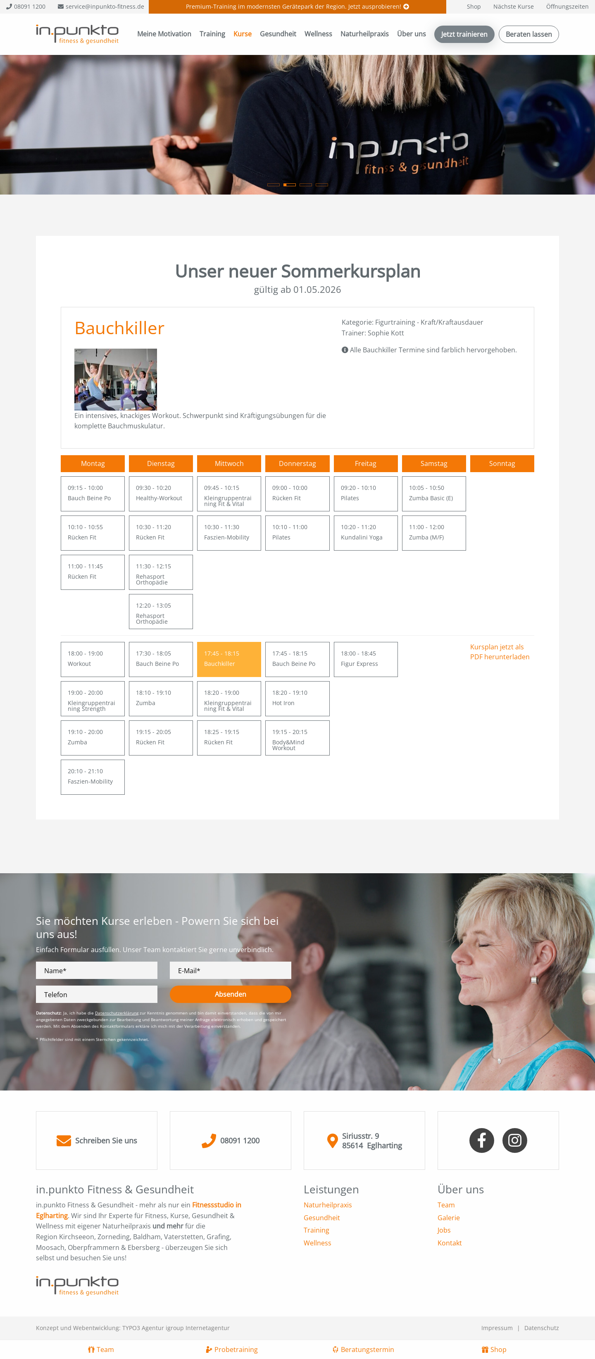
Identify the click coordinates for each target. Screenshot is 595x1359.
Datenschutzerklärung (116, 1013)
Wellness (318, 33)
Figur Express (359, 664)
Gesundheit (278, 33)
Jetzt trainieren (464, 34)
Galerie (449, 1217)
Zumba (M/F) (426, 537)
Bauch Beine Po (89, 498)
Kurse (242, 33)
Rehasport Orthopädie (152, 579)
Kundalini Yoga (362, 537)
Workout (79, 664)
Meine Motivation (164, 33)
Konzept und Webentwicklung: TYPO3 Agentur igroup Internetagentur (133, 1328)
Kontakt (450, 1242)
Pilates (281, 537)
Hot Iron (283, 703)
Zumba (77, 742)
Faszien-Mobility (226, 537)
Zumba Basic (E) (431, 498)
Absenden (230, 994)
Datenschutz (541, 1328)
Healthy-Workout (159, 498)
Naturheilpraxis (364, 33)
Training (212, 33)
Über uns (411, 33)
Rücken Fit (82, 537)
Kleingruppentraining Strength (91, 706)
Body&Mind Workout (288, 745)
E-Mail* (189, 971)
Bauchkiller (219, 664)
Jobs (444, 1230)
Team (446, 1204)
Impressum (497, 1328)
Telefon (55, 995)
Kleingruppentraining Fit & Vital (228, 501)
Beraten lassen (529, 34)
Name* (55, 971)
